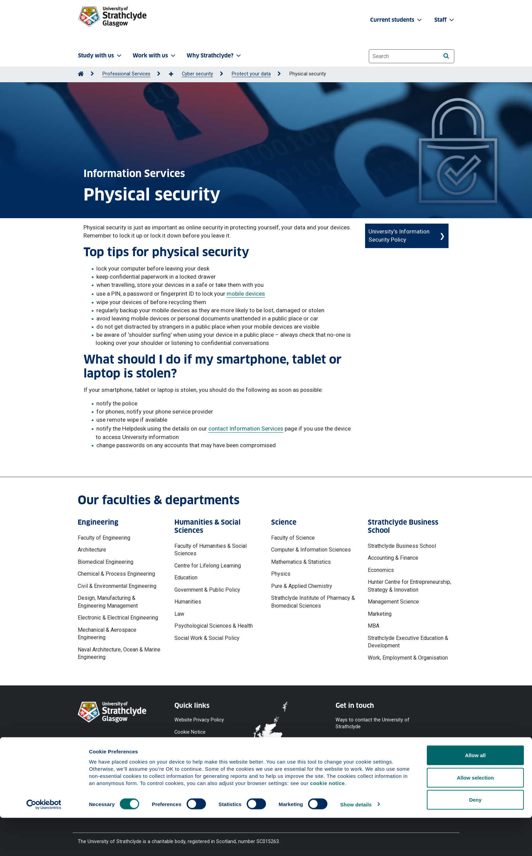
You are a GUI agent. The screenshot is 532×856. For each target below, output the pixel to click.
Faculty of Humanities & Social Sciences (210, 550)
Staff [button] (444, 19)
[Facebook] (345, 756)
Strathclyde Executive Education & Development (408, 642)
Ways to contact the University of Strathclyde (373, 723)
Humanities (187, 601)
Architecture (92, 549)
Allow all (475, 793)
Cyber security (197, 74)
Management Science (393, 601)
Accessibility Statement (200, 744)
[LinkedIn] (433, 756)
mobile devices (246, 293)
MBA (373, 626)
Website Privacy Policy (199, 719)
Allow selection (475, 816)
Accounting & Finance (393, 558)
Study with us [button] (100, 55)
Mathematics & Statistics (301, 562)
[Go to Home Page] (81, 74)
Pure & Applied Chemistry (301, 586)
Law (179, 614)
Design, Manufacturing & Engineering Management (108, 602)
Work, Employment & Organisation (408, 657)
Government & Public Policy (207, 590)
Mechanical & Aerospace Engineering (107, 634)
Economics (381, 570)
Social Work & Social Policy (207, 638)
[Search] (446, 56)
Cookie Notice (190, 732)
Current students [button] (396, 19)
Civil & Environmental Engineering (117, 586)
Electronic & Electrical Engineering (118, 617)
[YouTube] (363, 756)
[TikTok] (416, 756)
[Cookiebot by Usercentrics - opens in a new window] (44, 843)
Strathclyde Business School (402, 546)
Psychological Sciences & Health (213, 626)
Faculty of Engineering (104, 538)
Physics (280, 574)
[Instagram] (399, 756)
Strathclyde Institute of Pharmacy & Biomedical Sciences (313, 602)
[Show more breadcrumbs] (174, 74)
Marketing (380, 614)
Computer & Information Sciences (311, 549)
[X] (382, 756)
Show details (356, 842)
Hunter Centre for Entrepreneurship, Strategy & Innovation (409, 586)
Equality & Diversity (194, 756)
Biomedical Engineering (105, 562)
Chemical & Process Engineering (116, 574)
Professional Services (126, 74)
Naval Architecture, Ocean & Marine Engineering (119, 653)
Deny (475, 838)
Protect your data (251, 74)
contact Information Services (245, 428)
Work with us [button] (155, 55)
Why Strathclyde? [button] (214, 55)
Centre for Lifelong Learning (207, 565)
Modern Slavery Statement (191, 772)
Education (185, 577)
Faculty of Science (293, 538)
